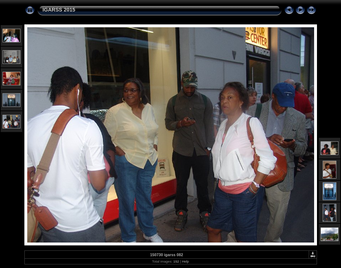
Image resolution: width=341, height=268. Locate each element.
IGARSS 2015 (59, 10)
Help (185, 261)
